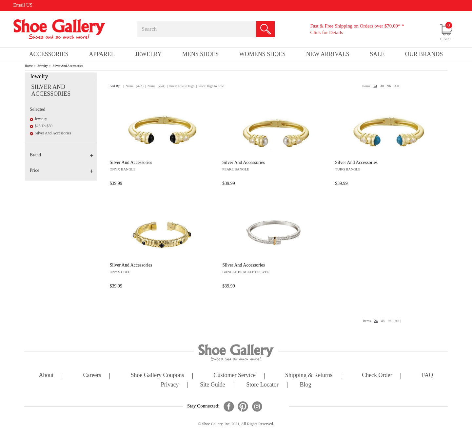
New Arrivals (327, 54)
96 (389, 86)
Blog (305, 385)
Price (61, 170)
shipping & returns (308, 375)
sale (377, 54)
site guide (212, 385)
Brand (61, 154)
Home (29, 66)
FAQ (427, 375)
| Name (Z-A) (155, 86)
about (46, 375)
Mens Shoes (200, 54)
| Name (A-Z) (133, 86)
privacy (170, 385)
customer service (235, 375)
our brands (424, 54)
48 (382, 86)
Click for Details (326, 32)
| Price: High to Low (210, 86)
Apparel (101, 54)
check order (377, 375)
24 (375, 86)
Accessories (49, 54)
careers (92, 375)
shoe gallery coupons (157, 375)
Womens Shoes (262, 54)
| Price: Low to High (180, 86)
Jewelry (43, 66)
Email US (22, 5)
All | (397, 86)
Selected (37, 109)
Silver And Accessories (67, 66)
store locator (262, 385)
